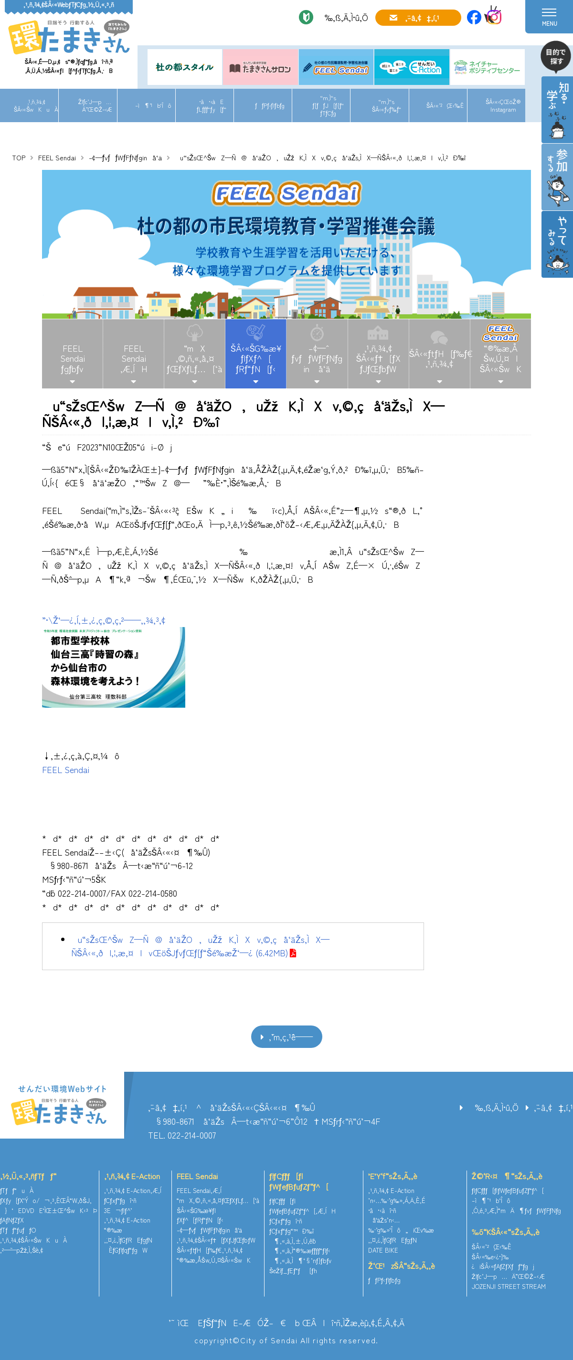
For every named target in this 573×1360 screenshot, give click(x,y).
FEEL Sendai (57, 157)
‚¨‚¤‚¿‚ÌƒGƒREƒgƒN (128, 1240)
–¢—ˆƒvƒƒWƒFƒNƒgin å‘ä (317, 358)
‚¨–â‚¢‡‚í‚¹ (422, 17)
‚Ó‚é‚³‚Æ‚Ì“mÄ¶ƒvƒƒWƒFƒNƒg (517, 1210)
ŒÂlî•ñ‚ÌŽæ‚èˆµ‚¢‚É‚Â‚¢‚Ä (353, 1322)
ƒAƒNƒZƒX (12, 1219)
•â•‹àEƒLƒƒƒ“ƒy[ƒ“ (211, 105)
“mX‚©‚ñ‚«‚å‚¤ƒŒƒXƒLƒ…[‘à (195, 358)
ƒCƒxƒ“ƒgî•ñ (120, 1200)
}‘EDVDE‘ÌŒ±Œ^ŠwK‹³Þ (48, 1210)
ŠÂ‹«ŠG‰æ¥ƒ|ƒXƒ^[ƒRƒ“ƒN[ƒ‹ (256, 358)
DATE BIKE (383, 1250)
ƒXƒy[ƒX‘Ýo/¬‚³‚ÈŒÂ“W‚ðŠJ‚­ (46, 1200)
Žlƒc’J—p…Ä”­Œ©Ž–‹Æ (94, 105)
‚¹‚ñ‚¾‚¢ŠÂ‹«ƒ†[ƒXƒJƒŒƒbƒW (378, 358)
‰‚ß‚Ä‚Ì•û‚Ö (343, 17)
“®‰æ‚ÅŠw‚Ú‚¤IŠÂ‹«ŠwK (500, 358)
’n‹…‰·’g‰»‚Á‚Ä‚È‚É (396, 1200)
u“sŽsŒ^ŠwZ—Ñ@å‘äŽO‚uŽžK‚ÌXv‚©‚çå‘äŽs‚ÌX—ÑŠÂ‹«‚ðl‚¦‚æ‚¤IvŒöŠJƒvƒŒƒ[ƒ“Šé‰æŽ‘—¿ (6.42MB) (200, 946)
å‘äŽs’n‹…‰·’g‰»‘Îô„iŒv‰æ (401, 1224)
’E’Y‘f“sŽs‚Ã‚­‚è (392, 1176)
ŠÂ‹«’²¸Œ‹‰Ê (445, 105)
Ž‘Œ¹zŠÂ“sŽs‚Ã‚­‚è (401, 1265)
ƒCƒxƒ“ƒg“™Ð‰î (291, 1230)
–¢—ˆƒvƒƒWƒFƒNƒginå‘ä (125, 157)
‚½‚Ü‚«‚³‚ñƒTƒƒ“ (28, 1176)
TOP (18, 157)
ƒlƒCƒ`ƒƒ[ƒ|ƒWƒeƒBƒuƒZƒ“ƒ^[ (299, 1181)
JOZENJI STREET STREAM (509, 1286)
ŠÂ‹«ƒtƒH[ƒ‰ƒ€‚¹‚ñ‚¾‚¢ (439, 358)
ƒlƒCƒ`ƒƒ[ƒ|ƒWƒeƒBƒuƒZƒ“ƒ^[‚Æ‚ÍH (302, 1205)
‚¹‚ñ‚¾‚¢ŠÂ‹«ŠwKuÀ (36, 105)
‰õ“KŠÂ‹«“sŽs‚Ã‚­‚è (506, 1231)
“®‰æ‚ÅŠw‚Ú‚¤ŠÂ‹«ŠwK (214, 1260)
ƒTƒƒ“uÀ (16, 1190)
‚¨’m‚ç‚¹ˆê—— (291, 1036)
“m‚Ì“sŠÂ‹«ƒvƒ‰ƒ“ (386, 105)
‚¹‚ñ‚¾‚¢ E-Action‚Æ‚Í (132, 1190)
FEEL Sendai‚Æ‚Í (199, 1190)
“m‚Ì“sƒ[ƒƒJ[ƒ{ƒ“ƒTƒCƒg (328, 105)
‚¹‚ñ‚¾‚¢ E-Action (132, 1176)
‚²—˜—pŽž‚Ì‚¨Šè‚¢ (21, 1250)
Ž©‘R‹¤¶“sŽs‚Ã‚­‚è (507, 1176)
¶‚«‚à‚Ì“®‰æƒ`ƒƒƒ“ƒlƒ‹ (299, 1250)
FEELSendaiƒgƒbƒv (72, 358)
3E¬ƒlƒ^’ (119, 1210)
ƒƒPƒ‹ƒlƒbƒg (270, 105)
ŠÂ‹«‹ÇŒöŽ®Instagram (503, 105)
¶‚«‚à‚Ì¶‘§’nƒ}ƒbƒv (300, 1260)
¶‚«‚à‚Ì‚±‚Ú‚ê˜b (292, 1240)
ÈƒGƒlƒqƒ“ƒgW (126, 1250)
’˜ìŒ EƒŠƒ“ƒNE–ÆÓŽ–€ (227, 1322)
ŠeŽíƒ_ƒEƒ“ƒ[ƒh (293, 1270)
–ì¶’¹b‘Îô (153, 105)
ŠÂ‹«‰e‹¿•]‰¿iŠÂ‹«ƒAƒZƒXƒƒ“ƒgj (503, 1261)
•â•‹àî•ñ (382, 1210)
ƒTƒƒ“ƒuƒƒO (18, 1229)
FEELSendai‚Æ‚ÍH (133, 358)
